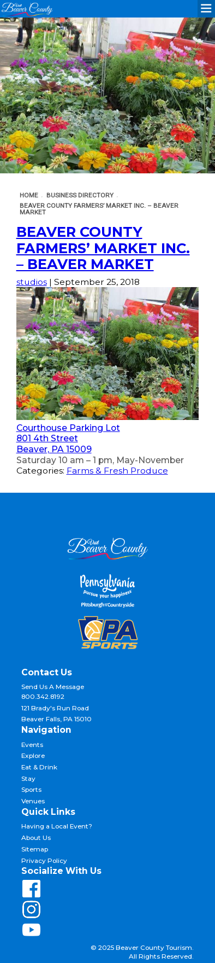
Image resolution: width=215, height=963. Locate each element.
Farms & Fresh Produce (117, 470)
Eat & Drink (39, 767)
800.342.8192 (42, 697)
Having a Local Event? (56, 826)
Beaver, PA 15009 (54, 449)
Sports (31, 789)
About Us (36, 838)
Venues (33, 801)
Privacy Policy (44, 861)
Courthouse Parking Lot (68, 428)
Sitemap (34, 849)
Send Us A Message (52, 687)
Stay (28, 779)
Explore (33, 756)
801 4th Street (47, 438)
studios (31, 282)
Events (32, 745)
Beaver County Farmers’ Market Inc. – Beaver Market (103, 247)
